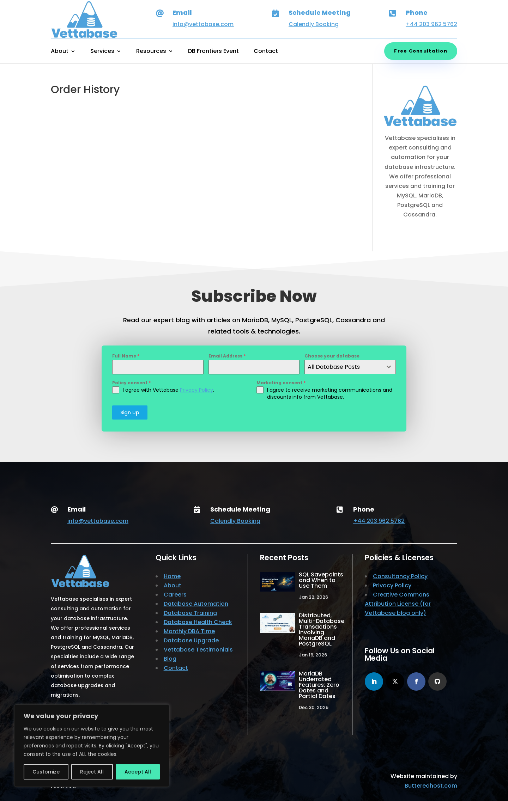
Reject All (92, 771)
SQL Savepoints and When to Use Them (321, 580)
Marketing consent (281, 383)
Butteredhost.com (431, 786)
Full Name (125, 356)
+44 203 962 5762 (431, 24)
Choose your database (331, 356)
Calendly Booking (314, 24)
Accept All (138, 771)
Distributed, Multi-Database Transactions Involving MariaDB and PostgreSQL (321, 629)
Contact (266, 52)
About (59, 52)
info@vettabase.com (203, 24)
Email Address (227, 356)
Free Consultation (420, 51)
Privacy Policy (196, 389)
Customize (46, 771)
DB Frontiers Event (213, 52)
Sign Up (129, 412)
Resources (151, 52)
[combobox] (350, 367)
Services (102, 52)
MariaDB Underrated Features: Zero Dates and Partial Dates (319, 684)
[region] (91, 745)
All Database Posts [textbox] (334, 367)
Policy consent (131, 383)
